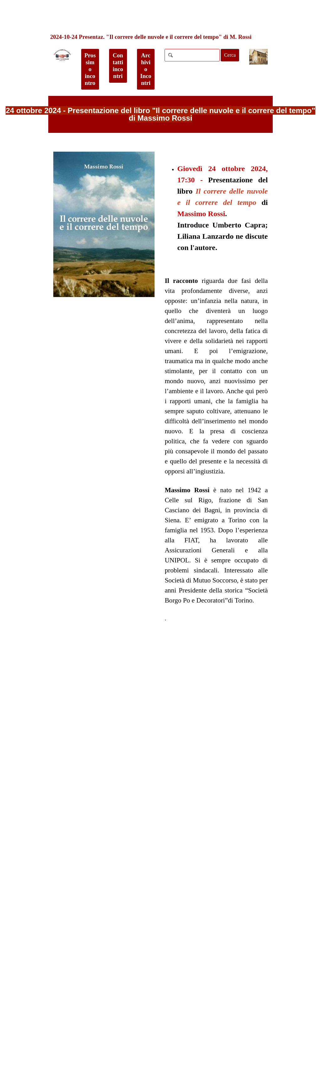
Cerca (230, 55)
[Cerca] (192, 55)
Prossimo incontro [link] (90, 69)
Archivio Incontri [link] (145, 69)
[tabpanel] (160, 114)
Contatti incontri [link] (118, 65)
